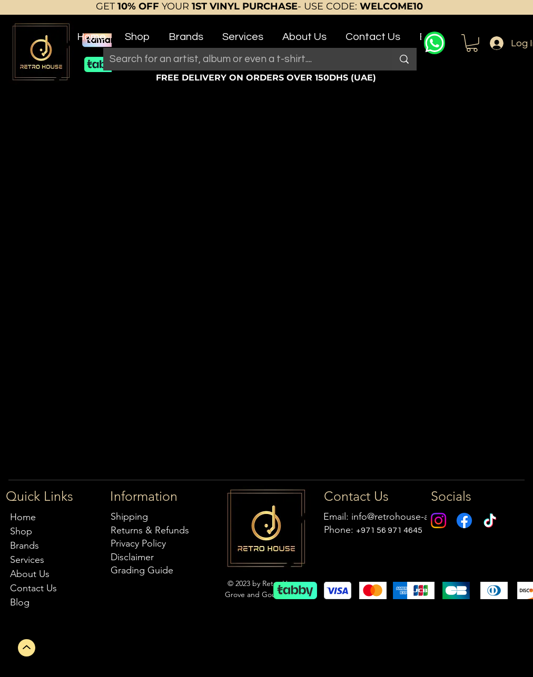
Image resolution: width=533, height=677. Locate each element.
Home (23, 517)
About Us (30, 574)
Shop (21, 531)
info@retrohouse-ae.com (403, 516)
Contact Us (33, 588)
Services (27, 559)
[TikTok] (490, 520)
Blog (19, 602)
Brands (24, 545)
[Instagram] (438, 520)
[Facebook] (464, 520)
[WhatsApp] (434, 43)
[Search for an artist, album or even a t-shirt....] (240, 59)
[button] (137, 32)
